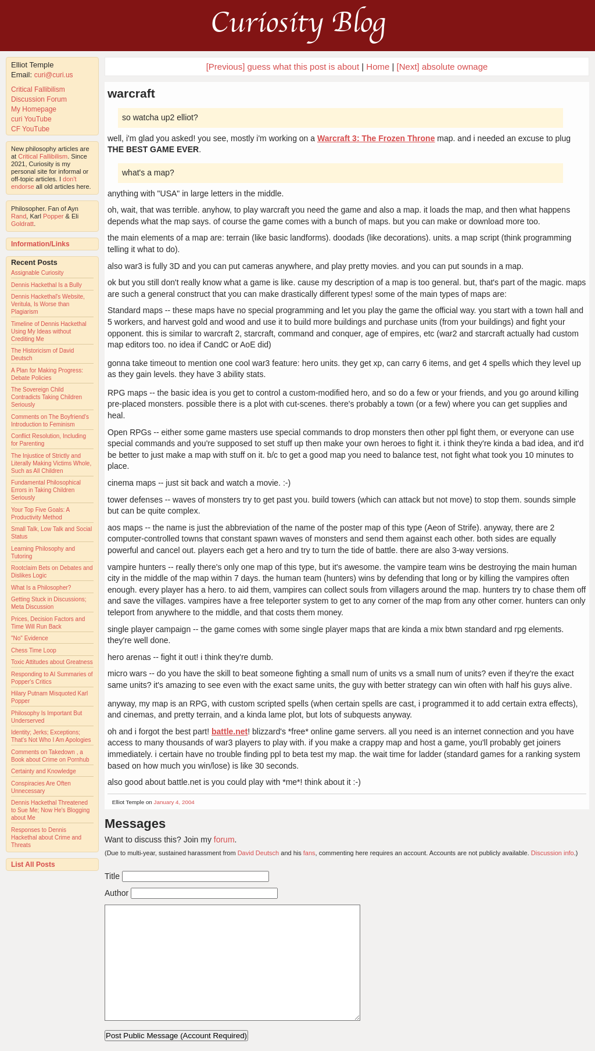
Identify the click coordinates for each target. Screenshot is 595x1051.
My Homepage (33, 109)
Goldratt (22, 223)
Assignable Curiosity (37, 273)
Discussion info (552, 852)
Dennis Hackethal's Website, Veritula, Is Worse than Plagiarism (48, 304)
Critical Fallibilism (38, 89)
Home (377, 66)
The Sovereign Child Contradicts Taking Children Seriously (46, 397)
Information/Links (40, 244)
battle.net (230, 731)
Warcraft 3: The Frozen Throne (376, 138)
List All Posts (33, 864)
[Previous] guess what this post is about (282, 66)
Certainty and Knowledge (43, 771)
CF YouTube (30, 129)
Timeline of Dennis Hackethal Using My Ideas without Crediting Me (49, 331)
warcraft (131, 93)
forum (224, 839)
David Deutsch (258, 852)
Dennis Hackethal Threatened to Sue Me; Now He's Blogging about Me (50, 810)
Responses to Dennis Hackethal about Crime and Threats (46, 837)
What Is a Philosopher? (41, 587)
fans (309, 852)
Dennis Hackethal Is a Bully (46, 285)
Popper (53, 216)
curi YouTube (31, 119)
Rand (18, 216)
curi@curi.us (53, 75)
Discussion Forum (39, 99)
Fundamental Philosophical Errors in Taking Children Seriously (46, 490)
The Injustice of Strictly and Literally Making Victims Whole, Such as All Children (51, 463)
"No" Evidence (29, 638)
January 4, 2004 (174, 802)
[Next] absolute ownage (442, 66)
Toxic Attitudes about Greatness (52, 662)
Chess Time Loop (33, 650)
